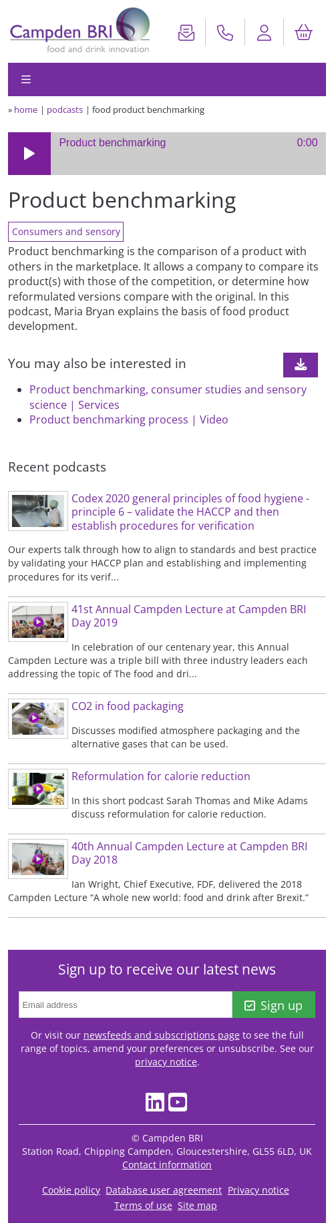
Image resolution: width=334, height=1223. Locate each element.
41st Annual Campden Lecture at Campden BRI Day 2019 (188, 616)
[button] (29, 153)
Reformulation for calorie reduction (161, 776)
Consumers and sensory (66, 231)
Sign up (273, 1005)
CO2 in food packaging (127, 706)
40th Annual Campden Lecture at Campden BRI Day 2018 (189, 853)
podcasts (65, 110)
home (25, 110)
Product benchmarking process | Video (128, 419)
